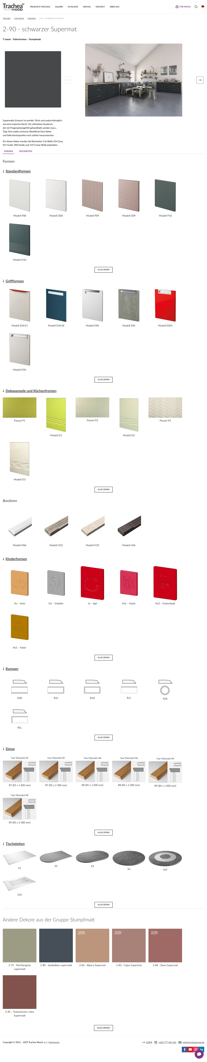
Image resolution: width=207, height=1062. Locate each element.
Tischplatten (15, 844)
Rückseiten (25, 151)
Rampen (12, 669)
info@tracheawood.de (193, 1042)
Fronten (32, 18)
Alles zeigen (104, 270)
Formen (8, 151)
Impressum (54, 1042)
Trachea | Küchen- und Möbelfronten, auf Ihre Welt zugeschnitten (14, 6)
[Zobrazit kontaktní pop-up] (199, 1054)
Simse (10, 749)
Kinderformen (16, 559)
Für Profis (19, 18)
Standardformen (18, 171)
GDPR (149, 1042)
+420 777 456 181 (167, 1042)
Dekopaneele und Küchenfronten (31, 391)
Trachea (7, 18)
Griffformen (15, 281)
